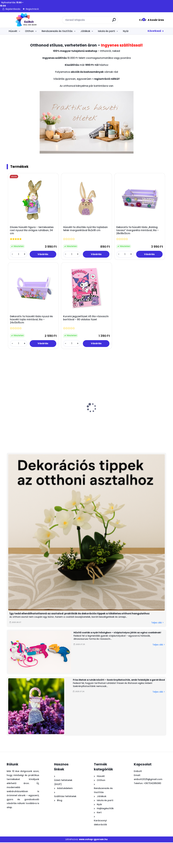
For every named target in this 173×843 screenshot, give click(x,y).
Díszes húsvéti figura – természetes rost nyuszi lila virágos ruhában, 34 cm (32, 230)
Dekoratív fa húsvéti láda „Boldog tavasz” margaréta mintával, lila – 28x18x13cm (137, 230)
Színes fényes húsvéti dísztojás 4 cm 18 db (126, 418)
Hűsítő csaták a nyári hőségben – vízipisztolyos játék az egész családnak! (117, 633)
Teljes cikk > (157, 623)
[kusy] (18, 254)
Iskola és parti (106, 31)
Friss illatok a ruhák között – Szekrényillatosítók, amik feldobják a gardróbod (119, 680)
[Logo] (26, 20)
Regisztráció (32, 9)
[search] (114, 21)
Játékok (85, 31)
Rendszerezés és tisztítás (57, 31)
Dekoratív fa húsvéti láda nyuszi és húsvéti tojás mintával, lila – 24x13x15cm (31, 320)
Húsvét (13, 31)
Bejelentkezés (13, 9)
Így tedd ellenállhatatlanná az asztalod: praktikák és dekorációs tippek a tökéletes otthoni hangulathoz (79, 614)
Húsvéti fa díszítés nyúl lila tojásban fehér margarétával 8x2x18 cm (85, 229)
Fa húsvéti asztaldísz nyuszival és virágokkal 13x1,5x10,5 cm (57, 419)
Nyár (126, 31)
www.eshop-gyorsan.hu (93, 840)
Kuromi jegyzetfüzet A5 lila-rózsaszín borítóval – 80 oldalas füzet (86, 318)
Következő (154, 31)
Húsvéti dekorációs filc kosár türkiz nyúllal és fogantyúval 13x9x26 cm (23, 419)
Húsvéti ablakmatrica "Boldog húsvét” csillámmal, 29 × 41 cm (92, 419)
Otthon (29, 31)
